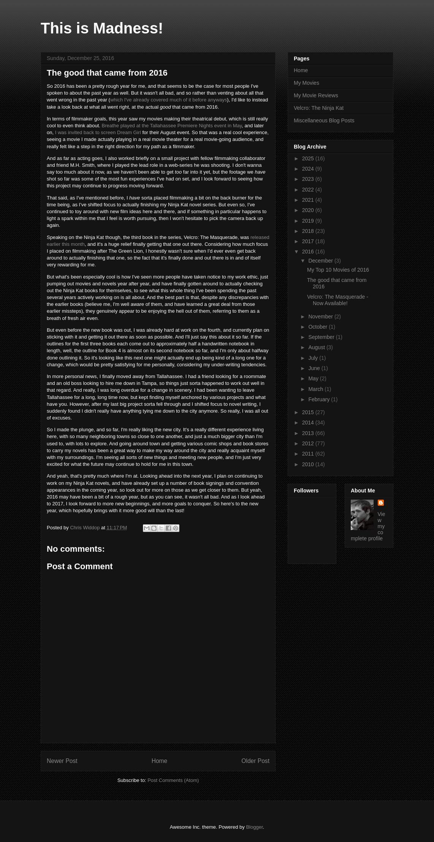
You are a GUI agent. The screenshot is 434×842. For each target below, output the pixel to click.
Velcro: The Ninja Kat (319, 108)
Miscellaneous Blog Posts (324, 120)
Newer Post (62, 761)
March (316, 389)
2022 (308, 190)
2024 (308, 169)
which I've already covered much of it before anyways (168, 100)
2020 (308, 210)
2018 (308, 231)
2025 (308, 158)
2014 (308, 422)
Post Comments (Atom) (173, 780)
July (313, 358)
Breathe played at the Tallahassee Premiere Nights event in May (172, 125)
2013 (308, 433)
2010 (308, 464)
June (314, 368)
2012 (308, 443)
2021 (308, 200)
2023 (308, 179)
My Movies (306, 83)
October (318, 327)
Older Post (255, 761)
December (321, 261)
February (319, 399)
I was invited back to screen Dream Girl (98, 132)
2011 (308, 454)
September (322, 337)
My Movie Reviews (316, 95)
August (317, 347)
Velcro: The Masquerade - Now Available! (337, 300)
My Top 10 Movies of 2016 (338, 270)
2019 (308, 221)
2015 (308, 412)
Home (160, 761)
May (314, 378)
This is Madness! (102, 28)
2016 (308, 251)
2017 (308, 241)
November (321, 316)
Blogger (254, 827)
